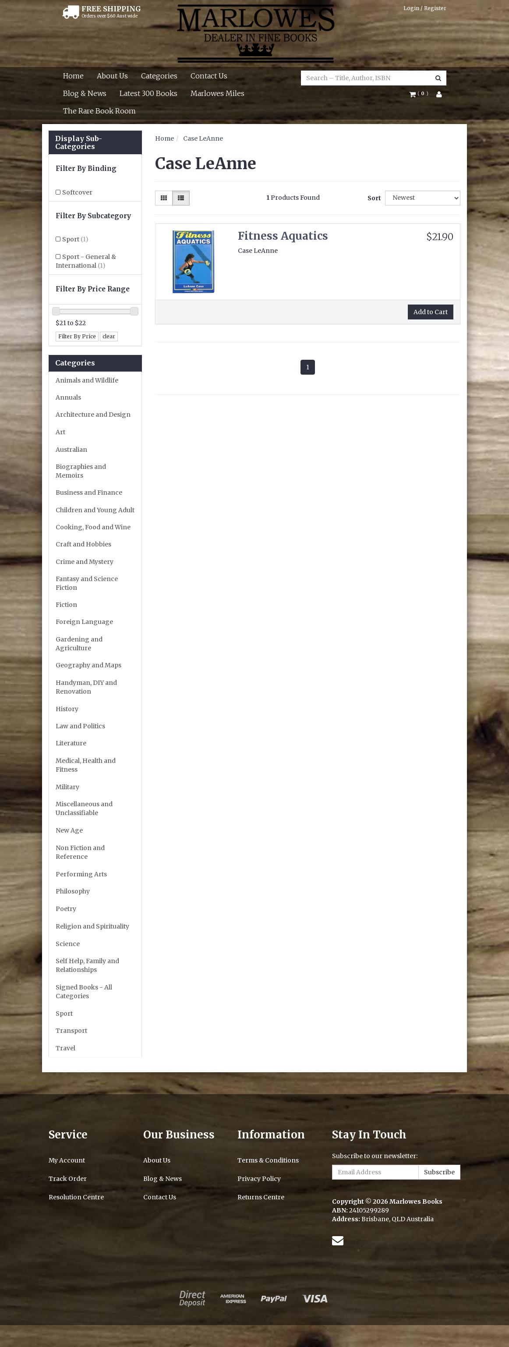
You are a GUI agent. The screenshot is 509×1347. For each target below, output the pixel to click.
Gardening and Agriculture (79, 643)
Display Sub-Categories (78, 142)
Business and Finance (89, 492)
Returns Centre (260, 1197)
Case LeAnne (203, 138)
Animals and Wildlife (87, 380)
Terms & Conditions (268, 1160)
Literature (71, 743)
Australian (71, 450)
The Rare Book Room (99, 110)
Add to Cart (431, 312)
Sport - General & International (86, 261)
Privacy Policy (259, 1179)
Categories (159, 75)
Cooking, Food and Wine (93, 527)
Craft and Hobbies (83, 544)
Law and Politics (80, 726)
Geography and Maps (88, 665)
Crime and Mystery (84, 562)
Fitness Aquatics (283, 236)
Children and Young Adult (95, 510)
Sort (373, 198)
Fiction (66, 605)
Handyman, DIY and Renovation (86, 687)
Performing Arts (81, 874)
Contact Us (209, 75)
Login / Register (424, 8)
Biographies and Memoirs (81, 471)
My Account (67, 1160)
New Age (69, 830)
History (67, 709)
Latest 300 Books (148, 93)
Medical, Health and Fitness (86, 765)
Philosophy (73, 891)
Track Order (68, 1179)
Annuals (68, 397)
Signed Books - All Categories (84, 991)
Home (73, 75)
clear (109, 336)
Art (60, 432)
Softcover (77, 192)
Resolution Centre (76, 1197)
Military (67, 787)
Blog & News (84, 93)
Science (68, 944)
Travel (65, 1048)
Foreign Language (84, 622)
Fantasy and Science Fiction (87, 583)
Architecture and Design (93, 414)
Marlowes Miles (217, 93)
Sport (75, 239)
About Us (112, 75)
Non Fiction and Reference (80, 852)
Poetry (66, 909)
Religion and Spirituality (92, 926)
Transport (71, 1031)
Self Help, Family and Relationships (87, 965)
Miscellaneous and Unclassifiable (84, 808)
